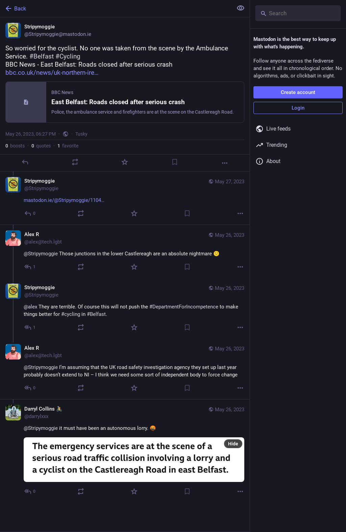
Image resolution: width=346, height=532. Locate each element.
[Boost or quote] (75, 162)
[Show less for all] (240, 8)
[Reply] (25, 162)
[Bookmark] (175, 162)
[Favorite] (125, 162)
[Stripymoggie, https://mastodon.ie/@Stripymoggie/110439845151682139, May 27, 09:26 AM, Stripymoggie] (125, 198)
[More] (225, 163)
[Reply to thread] (30, 213)
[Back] (115, 8)
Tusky (81, 134)
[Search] (298, 13)
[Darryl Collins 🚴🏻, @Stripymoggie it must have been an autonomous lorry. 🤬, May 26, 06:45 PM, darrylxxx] (125, 451)
